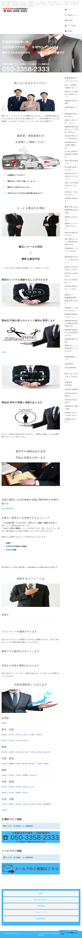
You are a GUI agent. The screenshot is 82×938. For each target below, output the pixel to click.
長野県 (4, 764)
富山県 (11, 740)
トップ (68, 9)
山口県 (32, 787)
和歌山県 (33, 775)
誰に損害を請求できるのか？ (71, 168)
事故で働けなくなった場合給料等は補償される (71, 241)
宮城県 (32, 734)
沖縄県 (4, 810)
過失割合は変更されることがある (71, 287)
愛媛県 (18, 793)
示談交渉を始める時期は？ (71, 394)
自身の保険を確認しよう (71, 162)
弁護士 (4, 352)
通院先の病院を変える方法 (71, 234)
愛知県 (25, 764)
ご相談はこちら (71, 15)
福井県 (25, 740)
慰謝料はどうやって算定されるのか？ (71, 226)
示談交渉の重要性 (71, 389)
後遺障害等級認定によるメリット (71, 315)
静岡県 (18, 764)
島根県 (18, 787)
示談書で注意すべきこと (71, 420)
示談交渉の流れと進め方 (71, 401)
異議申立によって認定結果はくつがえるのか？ (71, 348)
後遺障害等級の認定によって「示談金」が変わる (71, 129)
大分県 (4, 804)
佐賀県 (25, 804)
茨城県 (11, 752)
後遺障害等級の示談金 (71, 340)
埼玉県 (25, 752)
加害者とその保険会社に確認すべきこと (71, 94)
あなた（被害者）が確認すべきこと (71, 86)
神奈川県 (47, 752)
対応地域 (69, 20)
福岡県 (11, 804)
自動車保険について (71, 108)
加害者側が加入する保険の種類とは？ (71, 145)
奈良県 (11, 775)
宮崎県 (18, 804)
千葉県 (32, 752)
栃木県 (4, 752)
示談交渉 (9, 550)
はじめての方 (40, 900)
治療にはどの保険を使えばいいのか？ (71, 185)
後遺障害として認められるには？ (71, 309)
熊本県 (39, 804)
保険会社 (11, 193)
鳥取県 (11, 787)
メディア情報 (70, 26)
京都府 (4, 775)
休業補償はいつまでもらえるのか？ (71, 249)
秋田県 (18, 734)
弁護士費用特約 (40, 499)
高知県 (25, 793)
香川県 (11, 793)
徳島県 (4, 793)
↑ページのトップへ (38, 884)
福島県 (39, 734)
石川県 (18, 740)
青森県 (4, 734)
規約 (41, 893)
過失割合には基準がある (71, 274)
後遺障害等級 (11, 546)
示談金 (22, 193)
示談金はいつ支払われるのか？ (71, 193)
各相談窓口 (41, 919)
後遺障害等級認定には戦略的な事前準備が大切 (71, 323)
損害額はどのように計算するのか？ (71, 414)
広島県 (25, 787)
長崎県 (32, 804)
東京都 (39, 752)
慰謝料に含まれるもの (71, 218)
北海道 (5, 718)
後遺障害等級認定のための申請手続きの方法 (71, 332)
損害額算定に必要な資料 (71, 407)
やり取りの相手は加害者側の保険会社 (71, 154)
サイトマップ (41, 912)
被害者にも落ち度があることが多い (71, 268)
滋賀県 (46, 764)
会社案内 (69, 31)
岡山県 (4, 787)
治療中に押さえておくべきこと (71, 121)
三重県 (39, 764)
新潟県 (4, 740)
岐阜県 (32, 764)
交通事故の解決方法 (71, 199)
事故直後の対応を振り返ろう (71, 115)
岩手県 (11, 734)
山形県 (25, 734)
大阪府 (18, 775)
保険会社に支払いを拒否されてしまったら (71, 176)
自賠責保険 (69, 364)
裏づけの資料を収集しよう (71, 281)
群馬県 (18, 752)
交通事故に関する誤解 (71, 102)
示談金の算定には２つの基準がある (71, 137)
